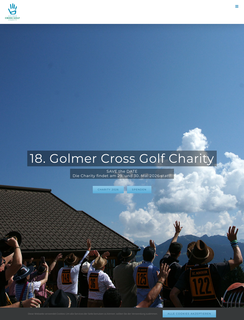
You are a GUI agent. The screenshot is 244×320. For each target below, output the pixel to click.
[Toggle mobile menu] (237, 6)
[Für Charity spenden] (139, 189)
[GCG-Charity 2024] (108, 189)
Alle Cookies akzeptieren (189, 313)
